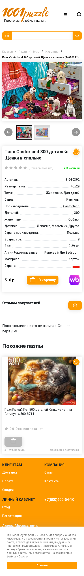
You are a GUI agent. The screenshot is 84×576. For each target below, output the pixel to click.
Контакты (51, 481)
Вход (6, 507)
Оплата (7, 481)
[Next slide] (76, 132)
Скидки (8, 490)
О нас (48, 472)
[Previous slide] (8, 132)
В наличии (73, 168)
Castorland (71, 206)
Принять (42, 565)
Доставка (9, 472)
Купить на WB (74, 280)
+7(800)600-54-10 (59, 499)
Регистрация (12, 516)
